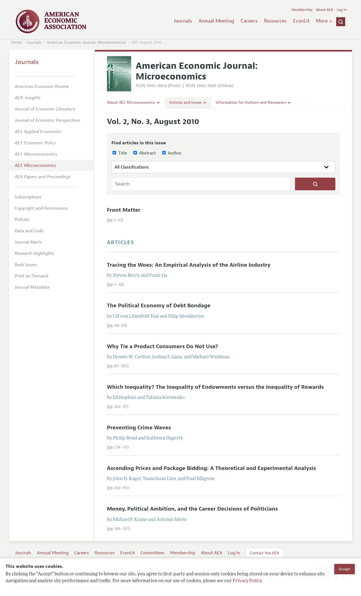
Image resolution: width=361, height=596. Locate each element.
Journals (182, 21)
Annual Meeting (216, 21)
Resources (275, 21)
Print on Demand (31, 276)
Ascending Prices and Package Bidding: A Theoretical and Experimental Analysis (211, 468)
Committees (152, 553)
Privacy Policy (247, 581)
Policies (22, 219)
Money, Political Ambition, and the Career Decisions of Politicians (192, 509)
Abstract (144, 153)
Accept (344, 568)
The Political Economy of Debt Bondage (158, 305)
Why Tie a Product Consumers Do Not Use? (162, 346)
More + (324, 21)
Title (120, 153)
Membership (302, 10)
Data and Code (29, 231)
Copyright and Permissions (41, 208)
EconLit (301, 21)
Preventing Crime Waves (139, 427)
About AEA (324, 10)
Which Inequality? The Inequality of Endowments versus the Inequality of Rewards (215, 387)
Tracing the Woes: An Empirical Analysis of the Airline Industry (188, 265)
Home (16, 42)
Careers (249, 21)
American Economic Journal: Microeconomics (86, 42)
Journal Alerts (28, 242)
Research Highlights (34, 253)
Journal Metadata (32, 287)
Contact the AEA (264, 552)
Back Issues (26, 265)
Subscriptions (28, 197)
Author (172, 153)
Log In (342, 10)
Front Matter (123, 210)
